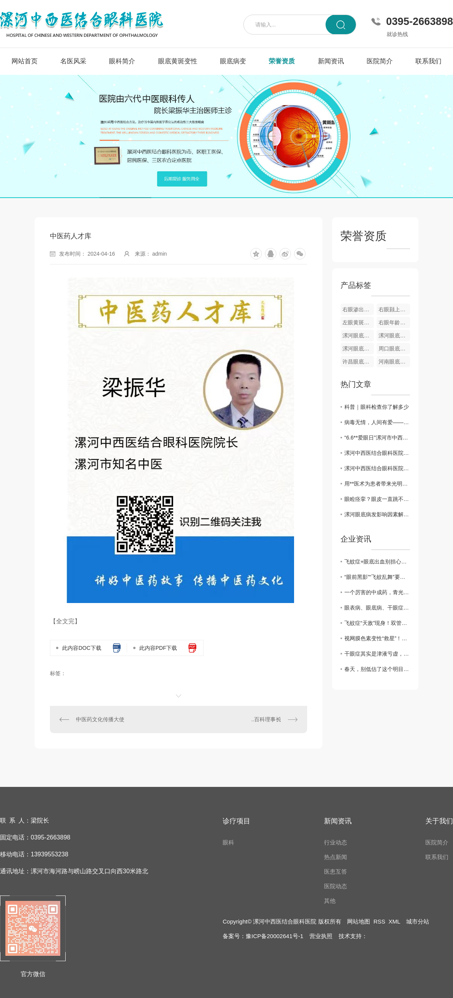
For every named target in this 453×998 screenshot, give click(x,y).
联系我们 (428, 61)
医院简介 (380, 61)
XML (394, 921)
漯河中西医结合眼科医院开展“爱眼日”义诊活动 (377, 468)
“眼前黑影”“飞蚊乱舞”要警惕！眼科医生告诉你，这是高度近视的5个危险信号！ (377, 577)
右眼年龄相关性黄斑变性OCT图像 (394, 322)
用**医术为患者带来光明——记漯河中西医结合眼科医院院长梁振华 (377, 484)
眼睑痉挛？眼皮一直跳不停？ (377, 499)
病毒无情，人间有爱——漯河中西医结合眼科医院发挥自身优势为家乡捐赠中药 (377, 422)
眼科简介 (122, 61)
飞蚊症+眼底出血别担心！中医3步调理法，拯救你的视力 (377, 561)
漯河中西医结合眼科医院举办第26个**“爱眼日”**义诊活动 (377, 453)
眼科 (228, 842)
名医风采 (73, 61)
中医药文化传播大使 (100, 719)
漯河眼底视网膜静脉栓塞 (394, 335)
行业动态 (335, 842)
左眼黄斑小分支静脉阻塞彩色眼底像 (358, 322)
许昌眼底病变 (358, 362)
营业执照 (320, 936)
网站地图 (358, 921)
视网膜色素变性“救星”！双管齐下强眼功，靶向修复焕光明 (377, 638)
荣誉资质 (282, 61)
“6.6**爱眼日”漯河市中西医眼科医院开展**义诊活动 (377, 438)
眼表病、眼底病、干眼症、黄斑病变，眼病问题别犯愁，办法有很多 (377, 608)
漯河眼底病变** (358, 348)
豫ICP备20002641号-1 (274, 936)
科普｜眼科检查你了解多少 (376, 407)
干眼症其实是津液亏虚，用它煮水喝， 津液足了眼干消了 (377, 654)
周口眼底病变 (394, 348)
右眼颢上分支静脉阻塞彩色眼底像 (394, 309)
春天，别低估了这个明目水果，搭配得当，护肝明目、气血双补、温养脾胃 (377, 669)
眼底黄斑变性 (177, 61)
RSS (379, 921)
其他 (330, 900)
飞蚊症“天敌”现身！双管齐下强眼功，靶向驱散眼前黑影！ (377, 623)
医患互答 (335, 871)
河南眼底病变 (394, 362)
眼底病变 (233, 61)
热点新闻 (335, 857)
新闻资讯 (331, 61)
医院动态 (335, 886)
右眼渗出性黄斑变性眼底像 (358, 309)
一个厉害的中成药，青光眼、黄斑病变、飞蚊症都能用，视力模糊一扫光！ (377, 592)
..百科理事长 (266, 719)
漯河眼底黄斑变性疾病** (358, 335)
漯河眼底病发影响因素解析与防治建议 (377, 514)
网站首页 (25, 61)
